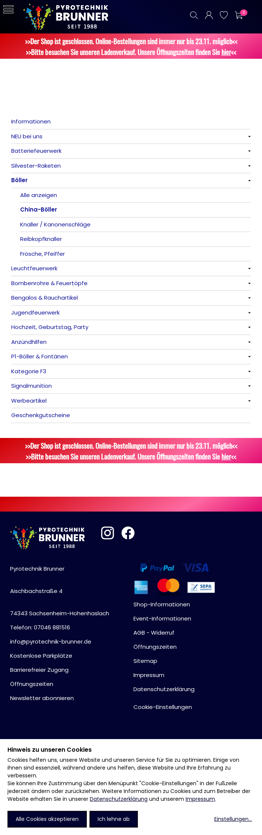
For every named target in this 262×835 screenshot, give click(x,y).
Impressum (200, 799)
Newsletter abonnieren (42, 698)
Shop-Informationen (161, 604)
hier (226, 51)
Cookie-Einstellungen (162, 707)
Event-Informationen (162, 618)
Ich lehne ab (114, 819)
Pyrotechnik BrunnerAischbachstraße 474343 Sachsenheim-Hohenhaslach (59, 591)
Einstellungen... (233, 819)
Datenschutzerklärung (119, 799)
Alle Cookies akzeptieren (47, 819)
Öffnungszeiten (31, 684)
